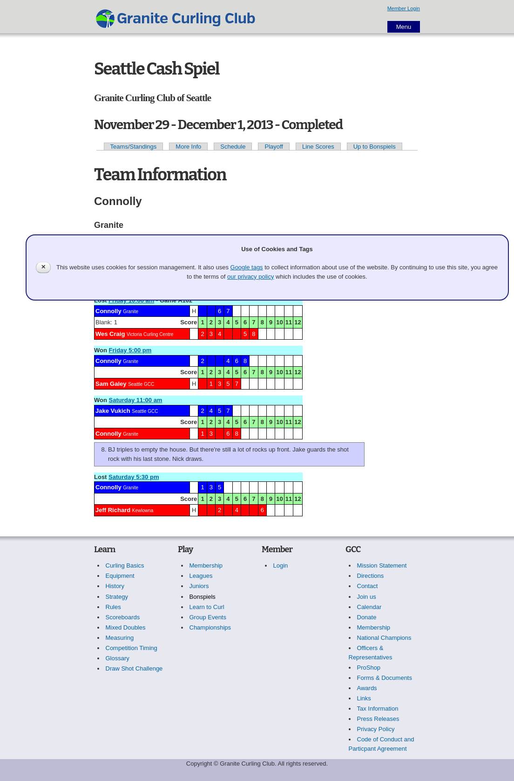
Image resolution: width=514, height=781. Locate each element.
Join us (366, 596)
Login (280, 565)
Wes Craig (110, 333)
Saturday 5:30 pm (133, 476)
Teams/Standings (133, 146)
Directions (370, 575)
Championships (210, 627)
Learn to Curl (206, 606)
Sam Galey (111, 383)
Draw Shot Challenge (134, 668)
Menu (404, 26)
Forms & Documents (384, 677)
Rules (113, 606)
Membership (206, 565)
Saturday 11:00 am (135, 400)
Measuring (120, 637)
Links (364, 698)
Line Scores (318, 146)
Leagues (201, 575)
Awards (367, 688)
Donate (367, 617)
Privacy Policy (376, 729)
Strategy (117, 596)
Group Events (208, 617)
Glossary (117, 658)
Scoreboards (123, 617)
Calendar (369, 606)
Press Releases (378, 718)
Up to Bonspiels (374, 146)
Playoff (273, 146)
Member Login (403, 8)
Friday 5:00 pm (130, 350)
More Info (188, 146)
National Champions (384, 637)
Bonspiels (202, 596)
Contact (367, 585)
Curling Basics (125, 565)
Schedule (232, 146)
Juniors (199, 585)
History (115, 585)
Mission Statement (382, 565)
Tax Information (378, 708)
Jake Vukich (112, 410)
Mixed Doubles (126, 627)
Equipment (120, 575)
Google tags (246, 267)
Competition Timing (131, 647)
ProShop (369, 667)
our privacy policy (250, 276)
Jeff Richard (112, 510)
